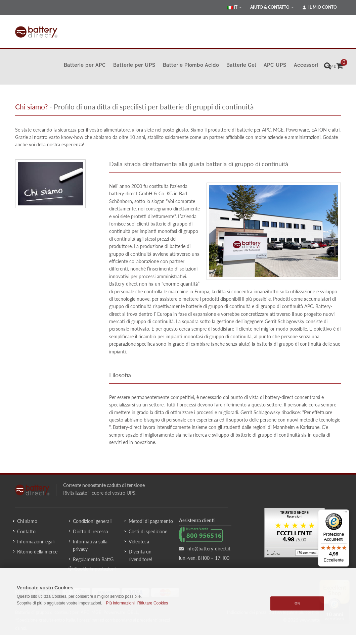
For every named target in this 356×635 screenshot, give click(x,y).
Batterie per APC (85, 65)
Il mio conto (319, 7)
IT (234, 7)
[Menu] (345, 513)
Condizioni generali (92, 521)
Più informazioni (120, 603)
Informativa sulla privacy (90, 545)
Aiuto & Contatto (272, 7)
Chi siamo (27, 521)
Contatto (26, 531)
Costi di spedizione (148, 531)
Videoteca (139, 541)
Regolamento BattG (93, 559)
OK (297, 603)
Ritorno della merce (37, 551)
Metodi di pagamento (151, 521)
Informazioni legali (35, 541)
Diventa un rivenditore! (140, 555)
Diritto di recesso (90, 531)
